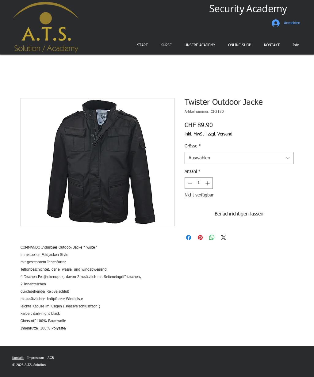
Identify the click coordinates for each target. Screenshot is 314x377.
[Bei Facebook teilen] (188, 237)
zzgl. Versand (220, 134)
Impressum (35, 358)
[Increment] (208, 183)
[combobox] (239, 158)
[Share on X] (223, 237)
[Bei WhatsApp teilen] (212, 237)
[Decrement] (189, 183)
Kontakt (18, 358)
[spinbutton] (198, 183)
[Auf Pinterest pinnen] (200, 237)
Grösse (193, 146)
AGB (51, 358)
